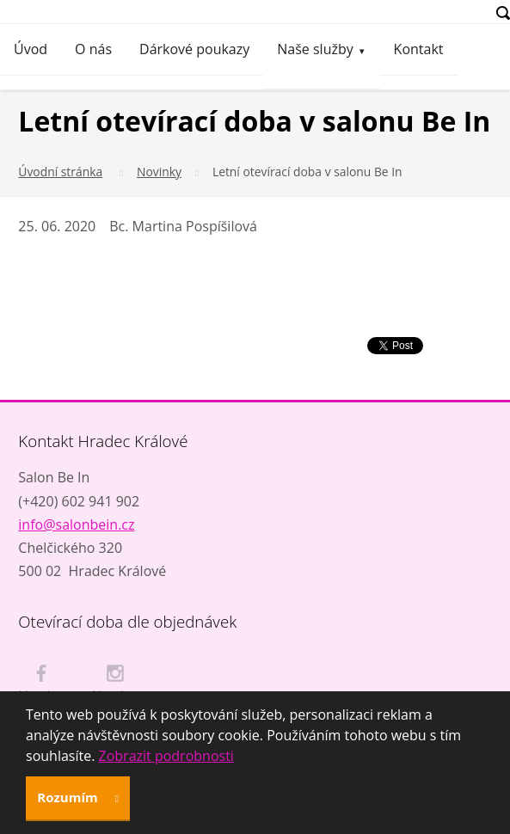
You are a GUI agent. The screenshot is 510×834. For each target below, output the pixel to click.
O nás (93, 49)
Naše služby (315, 49)
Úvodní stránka (60, 171)
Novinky (159, 171)
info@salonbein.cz (76, 524)
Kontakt (419, 49)
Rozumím (69, 797)
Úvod (30, 49)
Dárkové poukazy (194, 49)
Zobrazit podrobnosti (166, 755)
